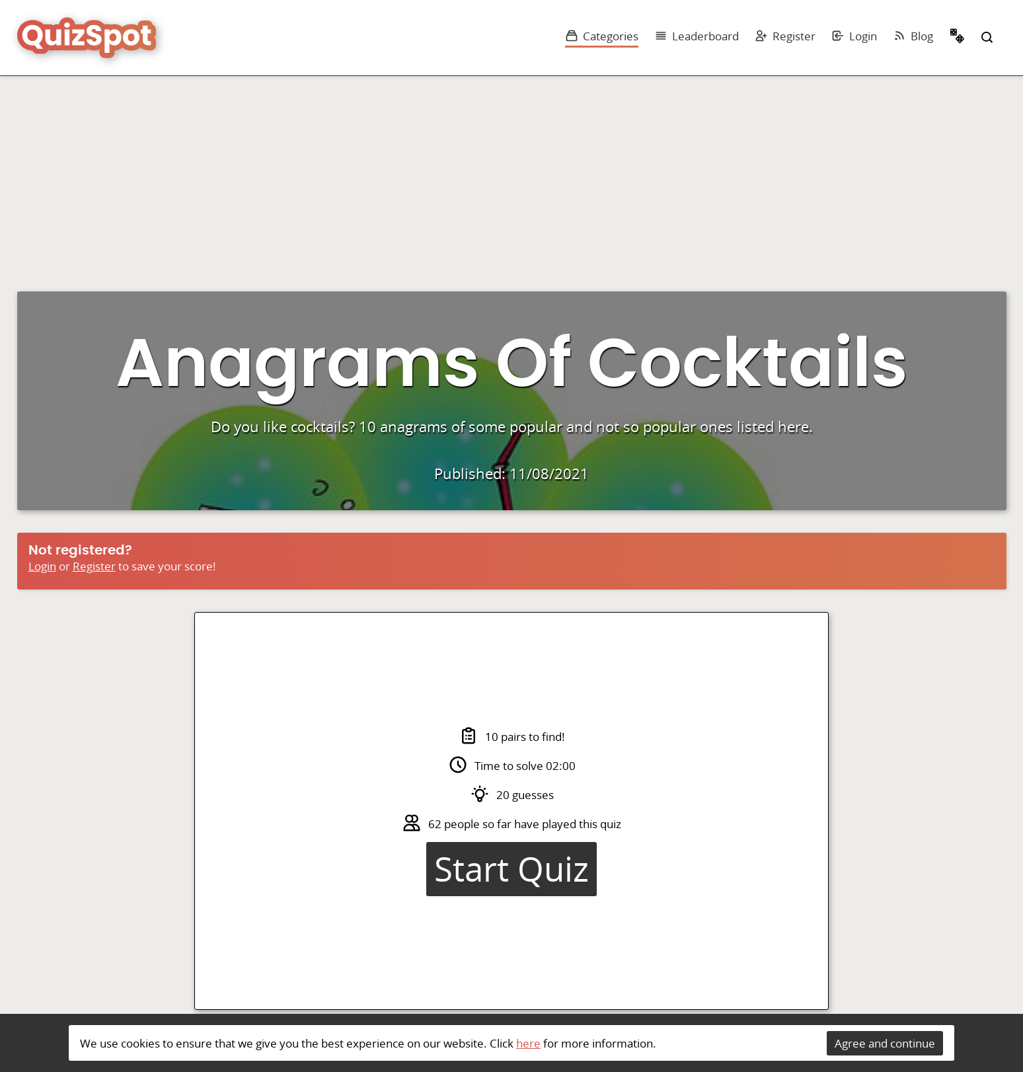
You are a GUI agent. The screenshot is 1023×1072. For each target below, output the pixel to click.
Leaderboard (696, 36)
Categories (601, 36)
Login (854, 36)
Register (785, 36)
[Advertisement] (511, 175)
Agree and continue (885, 1043)
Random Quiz (957, 38)
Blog (913, 36)
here (528, 1043)
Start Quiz (511, 869)
